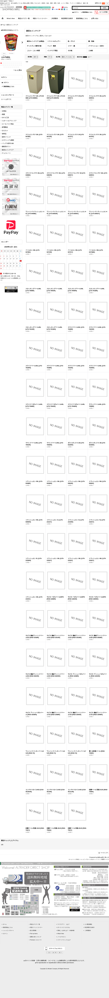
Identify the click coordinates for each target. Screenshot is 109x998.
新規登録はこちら (87, 12)
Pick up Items (33, 933)
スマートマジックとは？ (64, 940)
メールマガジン (61, 936)
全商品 (4, 111)
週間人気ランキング (35, 936)
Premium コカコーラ (35, 940)
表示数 (30, 57)
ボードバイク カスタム (63, 927)
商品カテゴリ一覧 (35, 924)
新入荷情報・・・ (35, 930)
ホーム (5, 924)
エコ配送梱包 (88, 924)
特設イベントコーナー (36, 927)
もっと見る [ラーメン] (18, 70)
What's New (60, 933)
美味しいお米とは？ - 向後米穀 (65, 930)
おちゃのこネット (103, 857)
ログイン (76, 12)
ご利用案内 (88, 930)
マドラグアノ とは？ (63, 924)
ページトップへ (104, 852)
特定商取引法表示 (89, 927)
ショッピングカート (8, 930)
